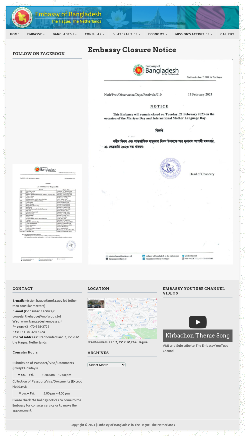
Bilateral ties (124, 34)
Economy (156, 34)
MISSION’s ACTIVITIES (192, 34)
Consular (93, 34)
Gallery (227, 34)
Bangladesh (63, 34)
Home (15, 34)
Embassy (34, 34)
